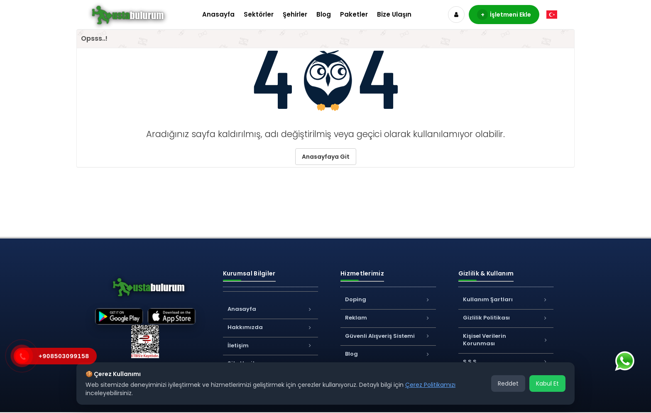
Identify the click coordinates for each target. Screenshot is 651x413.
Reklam (388, 318)
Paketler (354, 14)
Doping (388, 299)
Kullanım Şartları (506, 299)
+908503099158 (64, 355)
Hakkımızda (271, 327)
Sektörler (259, 14)
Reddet (508, 383)
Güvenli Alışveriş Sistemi (388, 336)
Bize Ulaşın (394, 14)
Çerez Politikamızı (430, 385)
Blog (323, 14)
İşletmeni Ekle (504, 14)
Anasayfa (218, 14)
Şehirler (295, 14)
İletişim (271, 345)
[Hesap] (456, 14)
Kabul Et (547, 383)
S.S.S (506, 362)
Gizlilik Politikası (506, 318)
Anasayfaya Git (326, 156)
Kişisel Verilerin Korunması (506, 340)
